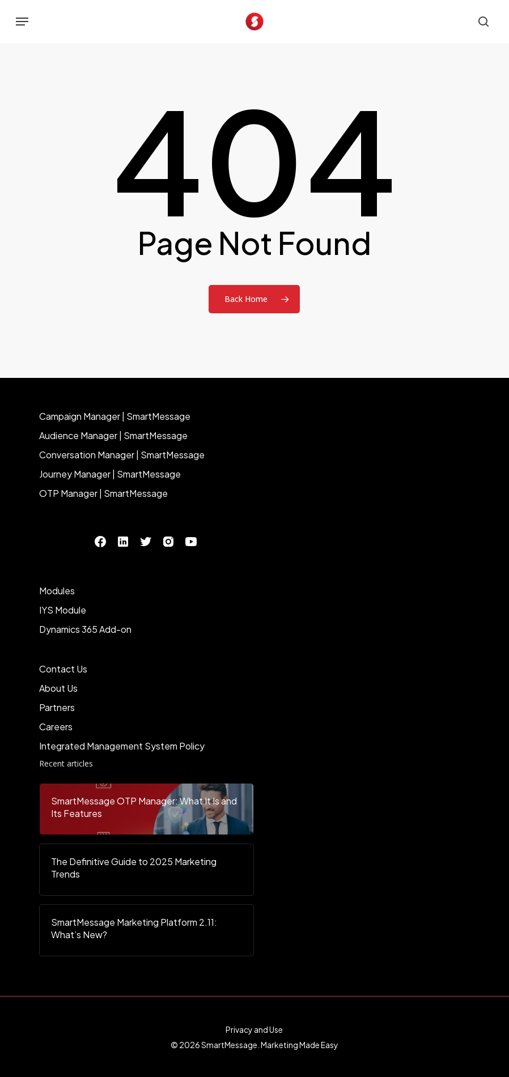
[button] (22, 21)
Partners (57, 707)
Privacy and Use (254, 1029)
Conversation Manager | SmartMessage (122, 455)
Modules (57, 591)
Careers (56, 727)
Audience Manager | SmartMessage (113, 435)
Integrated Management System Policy (122, 746)
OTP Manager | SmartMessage (103, 493)
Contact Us (63, 669)
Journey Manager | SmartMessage (110, 474)
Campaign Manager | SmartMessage (114, 416)
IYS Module (62, 610)
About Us (58, 688)
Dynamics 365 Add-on (85, 629)
